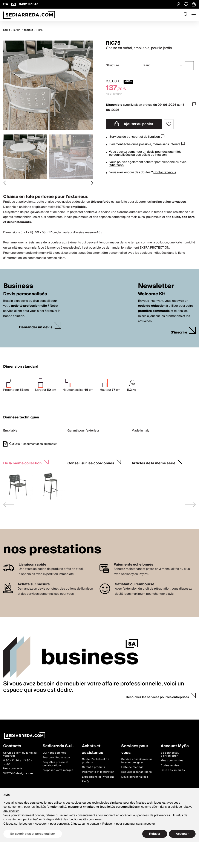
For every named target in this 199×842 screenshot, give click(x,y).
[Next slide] (87, 183)
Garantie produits (93, 767)
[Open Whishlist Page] (186, 4)
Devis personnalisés (134, 777)
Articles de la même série (153, 462)
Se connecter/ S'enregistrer (170, 754)
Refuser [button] (154, 833)
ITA (5, 4)
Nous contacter (13, 769)
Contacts (12, 746)
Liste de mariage (132, 767)
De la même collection (22, 462)
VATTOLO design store (18, 773)
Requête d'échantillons (136, 772)
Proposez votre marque (58, 770)
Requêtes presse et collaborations (55, 764)
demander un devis (141, 151)
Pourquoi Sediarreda (56, 757)
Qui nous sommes (54, 753)
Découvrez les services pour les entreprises (157, 697)
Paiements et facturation (98, 772)
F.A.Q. (85, 782)
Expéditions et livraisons (98, 777)
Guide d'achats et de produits (95, 761)
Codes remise (170, 765)
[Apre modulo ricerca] (186, 14)
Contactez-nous (164, 172)
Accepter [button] (182, 833)
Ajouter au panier (134, 124)
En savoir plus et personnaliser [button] (32, 833)
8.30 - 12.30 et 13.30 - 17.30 (17, 762)
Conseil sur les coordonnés (90, 462)
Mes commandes (172, 761)
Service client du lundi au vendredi (20, 754)
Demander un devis (35, 327)
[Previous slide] (8, 504)
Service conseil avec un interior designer (137, 761)
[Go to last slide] (8, 183)
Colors (14, 444)
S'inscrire (179, 332)
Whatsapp (116, 165)
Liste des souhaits (173, 770)
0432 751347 (28, 4)
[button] (25, 156)
